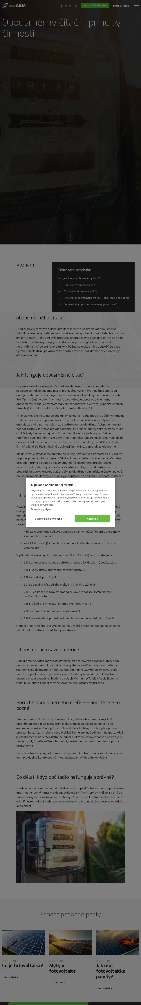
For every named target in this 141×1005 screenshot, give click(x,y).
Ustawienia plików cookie (48, 519)
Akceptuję (92, 519)
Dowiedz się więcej (41, 509)
